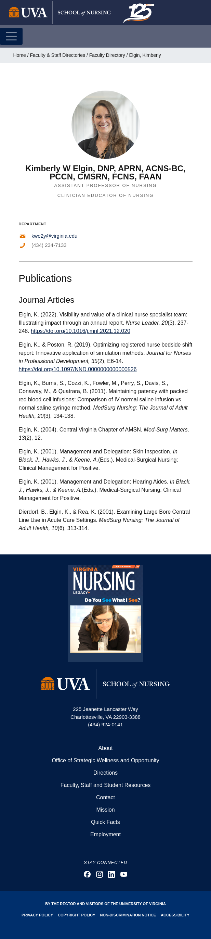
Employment (105, 834)
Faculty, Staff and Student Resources (106, 785)
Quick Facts (105, 822)
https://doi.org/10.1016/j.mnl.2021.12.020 (80, 331)
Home (19, 55)
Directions (105, 773)
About (105, 748)
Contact (105, 797)
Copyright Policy (76, 915)
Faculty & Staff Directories (57, 55)
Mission (105, 810)
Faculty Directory (107, 55)
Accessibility (175, 915)
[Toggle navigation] (11, 36)
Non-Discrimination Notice (128, 915)
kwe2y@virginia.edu (54, 236)
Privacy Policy (37, 915)
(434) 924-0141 (105, 724)
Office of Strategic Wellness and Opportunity (105, 760)
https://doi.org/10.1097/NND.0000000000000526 (78, 369)
